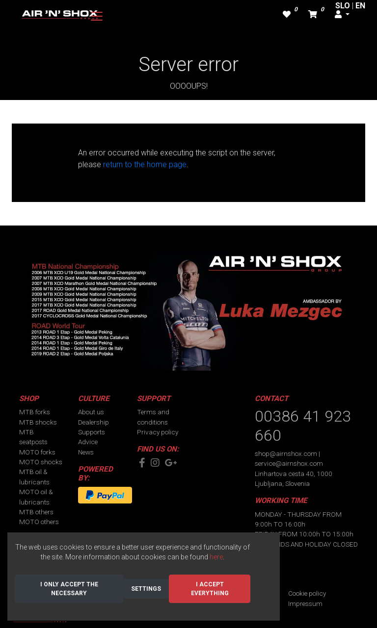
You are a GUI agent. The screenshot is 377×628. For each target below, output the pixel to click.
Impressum (305, 603)
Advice (88, 442)
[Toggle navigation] (96, 16)
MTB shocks (38, 422)
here (216, 557)
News (86, 452)
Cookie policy (307, 593)
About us (91, 412)
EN (360, 5)
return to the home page (145, 164)
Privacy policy (157, 432)
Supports (91, 432)
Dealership (93, 422)
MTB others (36, 512)
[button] (342, 15)
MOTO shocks (40, 462)
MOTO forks (37, 452)
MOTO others (39, 522)
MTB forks (34, 412)
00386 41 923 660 (303, 425)
